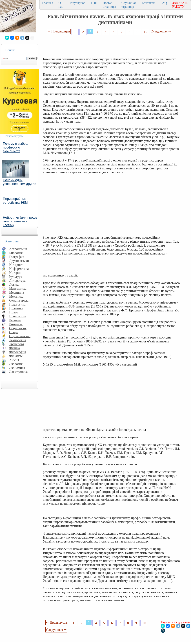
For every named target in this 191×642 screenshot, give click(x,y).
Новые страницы (109, 4)
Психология (17, 316)
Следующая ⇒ (161, 31)
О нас (60, 4)
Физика (14, 348)
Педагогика (17, 304)
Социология (17, 328)
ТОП (94, 3)
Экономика (17, 368)
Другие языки (19, 261)
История (15, 272)
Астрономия (18, 249)
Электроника (18, 372)
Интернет (16, 265)
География (16, 257)
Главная (47, 3)
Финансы (16, 356)
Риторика (16, 324)
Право (13, 312)
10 (145, 32)
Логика (14, 284)
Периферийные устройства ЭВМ (15, 200)
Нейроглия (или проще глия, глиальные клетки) (20, 221)
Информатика (19, 269)
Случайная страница (128, 4)
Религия (15, 320)
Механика (16, 296)
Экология (16, 364)
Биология (16, 253)
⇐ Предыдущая (59, 31)
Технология (17, 340)
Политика (16, 308)
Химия (14, 360)
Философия (17, 352)
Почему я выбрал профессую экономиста (16, 147)
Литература (17, 280)
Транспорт (16, 344)
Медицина (16, 292)
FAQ (164, 3)
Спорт (13, 332)
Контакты (148, 3)
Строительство (19, 336)
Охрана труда (18, 300)
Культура (15, 276)
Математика (17, 288)
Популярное (76, 3)
